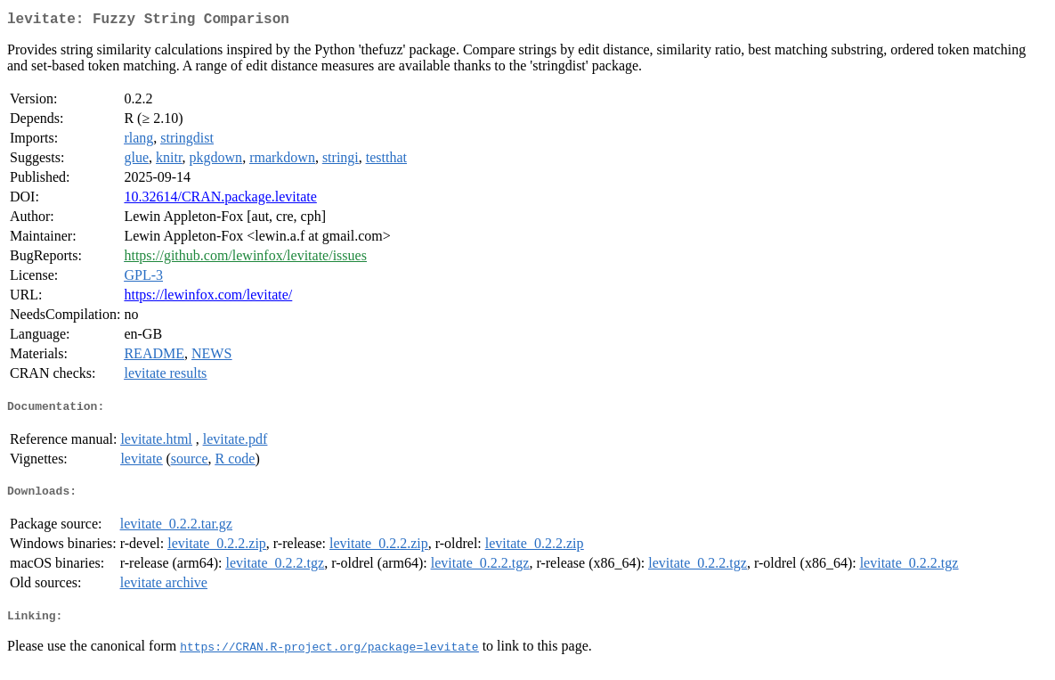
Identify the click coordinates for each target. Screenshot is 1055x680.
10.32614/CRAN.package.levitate (220, 200)
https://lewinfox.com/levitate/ (208, 298)
